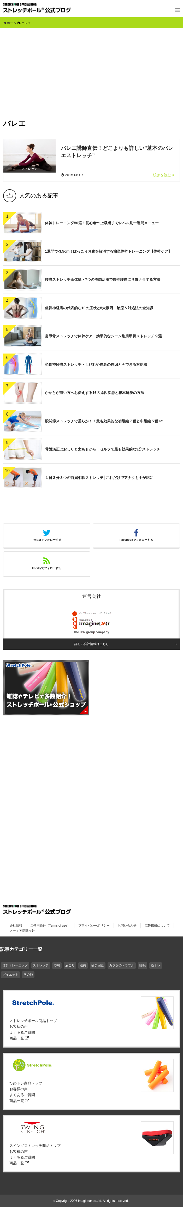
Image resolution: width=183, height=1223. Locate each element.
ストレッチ (41, 965)
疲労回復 (97, 965)
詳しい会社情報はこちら (91, 644)
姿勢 (57, 965)
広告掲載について (157, 925)
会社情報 (16, 925)
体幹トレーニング (15, 965)
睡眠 (142, 965)
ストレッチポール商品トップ (33, 1021)
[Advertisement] (91, 67)
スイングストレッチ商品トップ (35, 1145)
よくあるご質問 (22, 1032)
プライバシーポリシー (94, 925)
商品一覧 (19, 1038)
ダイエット (10, 974)
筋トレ (155, 965)
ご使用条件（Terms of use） (50, 925)
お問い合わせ (127, 925)
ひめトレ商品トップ (25, 1083)
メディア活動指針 (22, 931)
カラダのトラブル (121, 965)
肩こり (70, 965)
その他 (28, 974)
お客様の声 (18, 1026)
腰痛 (83, 965)
